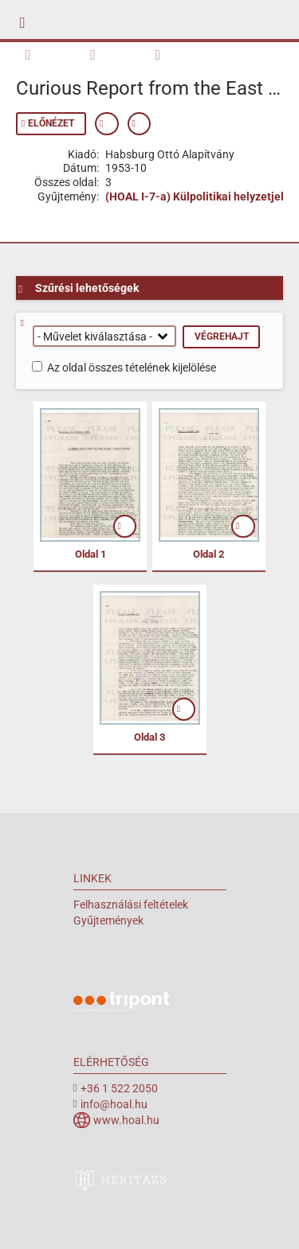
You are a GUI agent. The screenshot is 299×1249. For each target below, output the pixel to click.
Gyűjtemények (108, 920)
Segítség (27, 323)
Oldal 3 (149, 737)
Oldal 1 (90, 554)
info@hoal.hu (114, 1104)
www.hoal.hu (126, 1120)
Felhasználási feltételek (130, 904)
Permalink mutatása (139, 123)
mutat (125, 526)
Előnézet (51, 123)
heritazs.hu (121, 1180)
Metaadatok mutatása (107, 123)
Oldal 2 (208, 554)
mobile (26, 20)
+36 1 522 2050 (119, 1088)
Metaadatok (165, 53)
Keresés (100, 53)
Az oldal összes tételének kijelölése (131, 367)
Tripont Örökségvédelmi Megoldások (121, 1004)
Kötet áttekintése (35, 53)
